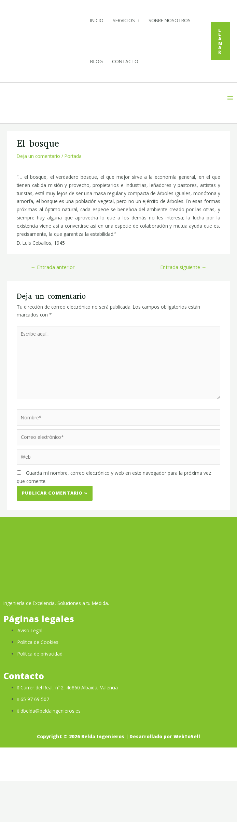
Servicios (127, 20)
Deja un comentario (38, 197)
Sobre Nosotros (114, 61)
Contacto (106, 102)
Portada (73, 197)
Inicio (99, 20)
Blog (150, 61)
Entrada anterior (52, 308)
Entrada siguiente (183, 308)
